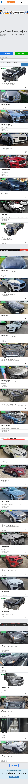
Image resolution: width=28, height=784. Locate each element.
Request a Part (10, 2)
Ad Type (2, 62)
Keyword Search (4, 57)
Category (9, 62)
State (15, 62)
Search (24, 64)
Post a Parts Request (14, 776)
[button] (14, 765)
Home (1, 8)
